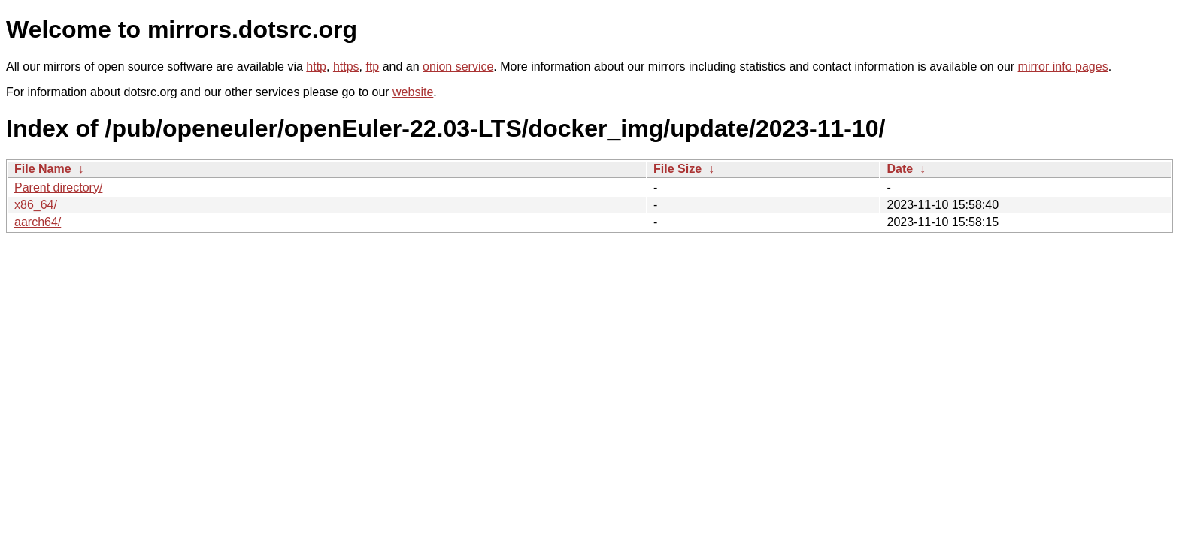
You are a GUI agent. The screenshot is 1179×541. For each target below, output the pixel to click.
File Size (677, 168)
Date (900, 168)
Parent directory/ (58, 187)
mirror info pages (1063, 66)
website (412, 92)
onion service (458, 66)
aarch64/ (37, 222)
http (316, 66)
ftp (372, 66)
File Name (42, 168)
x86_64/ (35, 204)
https (346, 66)
